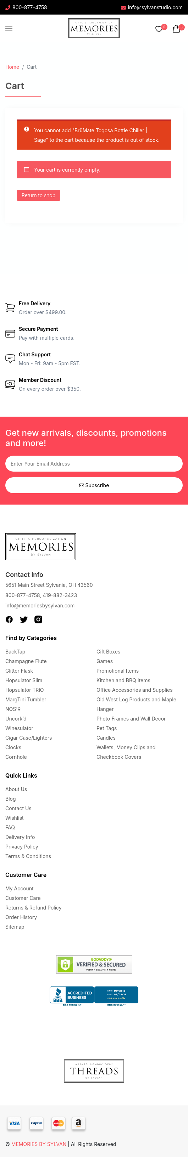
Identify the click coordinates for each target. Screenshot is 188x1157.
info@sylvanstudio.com (152, 7)
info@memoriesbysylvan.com (39, 605)
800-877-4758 (26, 7)
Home (12, 67)
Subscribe (94, 485)
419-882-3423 (60, 595)
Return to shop (38, 195)
